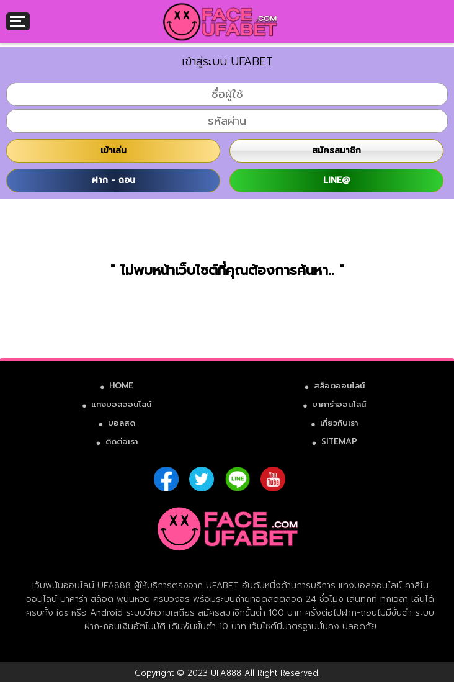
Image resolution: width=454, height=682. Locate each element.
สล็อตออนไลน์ (339, 386)
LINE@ (336, 180)
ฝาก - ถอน (113, 180)
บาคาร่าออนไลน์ (339, 404)
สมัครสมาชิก (336, 150)
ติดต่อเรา (121, 441)
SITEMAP (339, 441)
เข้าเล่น (113, 150)
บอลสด (121, 423)
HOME (121, 386)
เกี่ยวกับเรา (339, 423)
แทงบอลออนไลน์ (121, 404)
